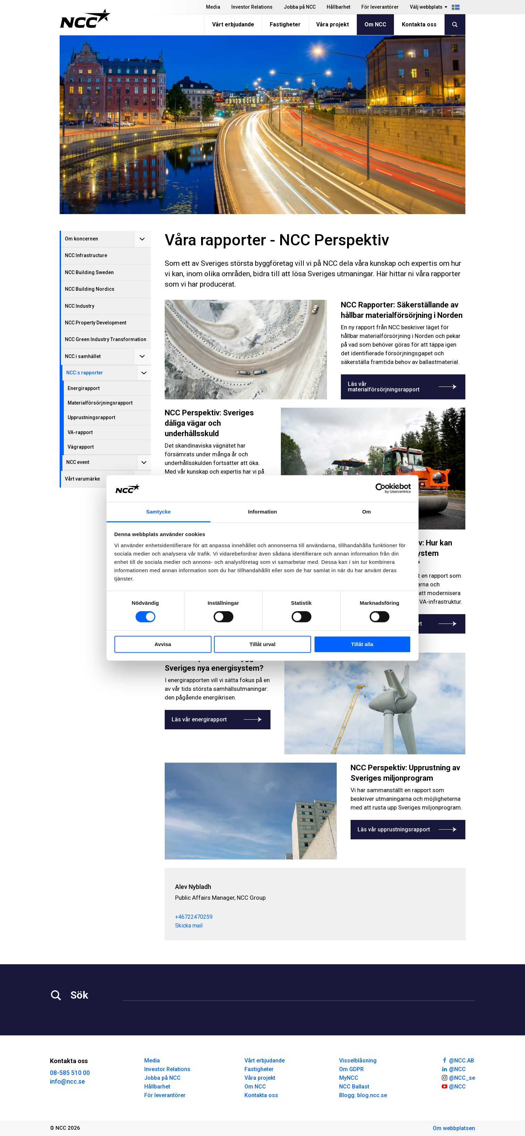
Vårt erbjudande (233, 24)
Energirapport (84, 388)
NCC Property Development (95, 322)
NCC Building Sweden (89, 272)
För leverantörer (380, 7)
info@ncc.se (67, 1081)
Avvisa (163, 644)
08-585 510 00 (70, 1072)
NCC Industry (79, 306)
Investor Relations (252, 7)
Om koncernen (81, 238)
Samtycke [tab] (158, 512)
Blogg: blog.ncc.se (363, 1095)
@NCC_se (458, 1077)
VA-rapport (80, 432)
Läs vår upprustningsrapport (408, 829)
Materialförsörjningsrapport (100, 403)
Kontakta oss (419, 24)
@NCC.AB (457, 1060)
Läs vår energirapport (218, 719)
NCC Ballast (354, 1086)
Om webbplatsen (454, 1128)
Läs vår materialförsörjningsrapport (403, 387)
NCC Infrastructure (86, 255)
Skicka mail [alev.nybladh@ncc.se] (189, 925)
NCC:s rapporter (84, 372)
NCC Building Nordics (89, 289)
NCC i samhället (83, 356)
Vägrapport (81, 447)
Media (213, 7)
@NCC (453, 1069)
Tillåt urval (263, 644)
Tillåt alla (362, 644)
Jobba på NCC (300, 7)
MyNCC (348, 1078)
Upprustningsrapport (91, 417)
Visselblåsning (358, 1060)
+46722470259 (194, 917)
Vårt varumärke (82, 479)
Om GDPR (351, 1069)
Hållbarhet (338, 7)
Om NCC (375, 24)
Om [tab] (366, 512)
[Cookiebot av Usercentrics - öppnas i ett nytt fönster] (380, 488)
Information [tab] (262, 512)
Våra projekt (332, 24)
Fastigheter (285, 24)
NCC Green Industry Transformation (105, 339)
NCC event (77, 462)
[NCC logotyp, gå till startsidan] (85, 18)
